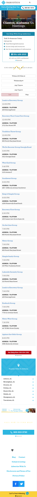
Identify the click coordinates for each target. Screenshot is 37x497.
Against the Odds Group (12, 334)
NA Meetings (14, 18)
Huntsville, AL (8, 391)
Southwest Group (9, 178)
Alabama (22, 18)
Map (27, 95)
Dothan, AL (7, 388)
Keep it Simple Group (11, 194)
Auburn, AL (7, 379)
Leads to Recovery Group (12, 100)
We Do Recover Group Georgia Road (16, 147)
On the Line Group (9, 225)
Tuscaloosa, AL (8, 400)
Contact (22, 457)
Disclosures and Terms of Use (18, 471)
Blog (14, 457)
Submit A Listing (18, 462)
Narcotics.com (14, 489)
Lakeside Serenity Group (12, 272)
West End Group (9, 163)
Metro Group (7, 241)
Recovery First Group (11, 209)
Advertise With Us (18, 466)
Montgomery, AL (9, 397)
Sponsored (18, 495)
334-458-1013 (18, 54)
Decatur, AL (7, 385)
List (10, 95)
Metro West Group (9, 319)
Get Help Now (18, 352)
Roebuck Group (8, 303)
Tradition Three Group (11, 131)
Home (8, 18)
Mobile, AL (7, 394)
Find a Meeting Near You (10, 7)
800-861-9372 (28, 8)
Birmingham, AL (9, 382)
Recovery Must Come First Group (15, 116)
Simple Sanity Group (10, 256)
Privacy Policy (19, 476)
